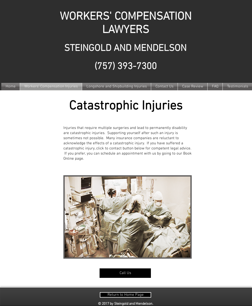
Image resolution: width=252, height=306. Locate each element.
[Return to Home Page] (125, 295)
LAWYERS (125, 30)
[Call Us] (125, 273)
